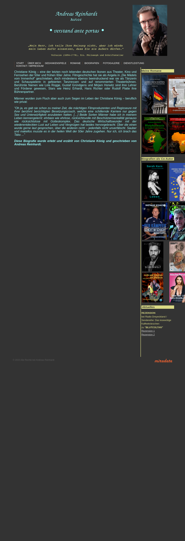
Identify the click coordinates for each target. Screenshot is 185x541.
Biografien (92, 63)
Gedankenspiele (55, 63)
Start (20, 63)
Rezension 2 (148, 334)
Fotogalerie (111, 63)
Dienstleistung (134, 63)
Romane (75, 63)
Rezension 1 (148, 330)
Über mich (34, 63)
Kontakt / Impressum (29, 66)
